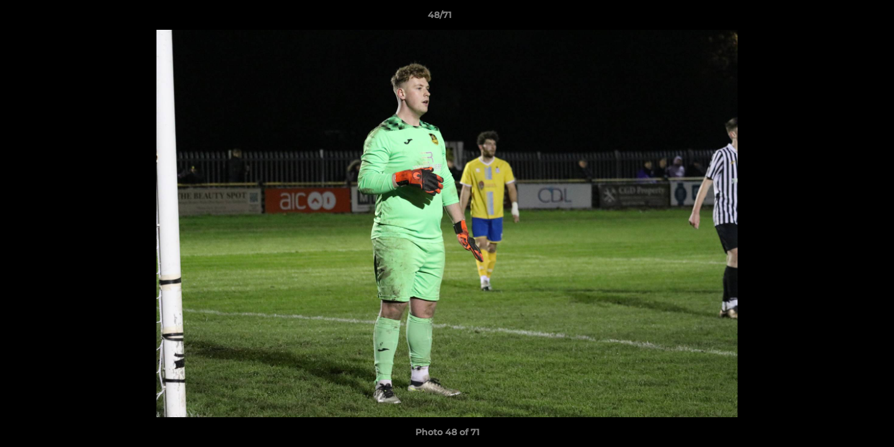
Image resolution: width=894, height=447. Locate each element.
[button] (841, 18)
